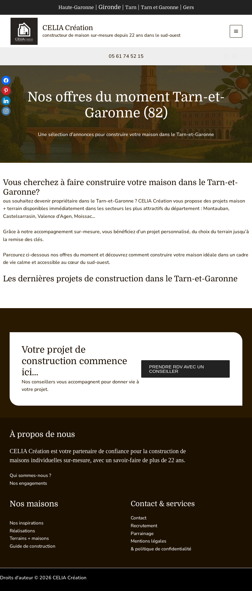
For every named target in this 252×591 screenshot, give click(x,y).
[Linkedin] (217, 57)
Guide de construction (33, 546)
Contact (139, 518)
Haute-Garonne (71, 7)
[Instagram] (243, 57)
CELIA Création (71, 28)
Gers (195, 7)
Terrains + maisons (30, 538)
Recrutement (145, 525)
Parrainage (143, 533)
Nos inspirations (27, 523)
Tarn (129, 7)
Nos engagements (30, 483)
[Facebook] (230, 57)
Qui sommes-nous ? (31, 475)
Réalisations (23, 531)
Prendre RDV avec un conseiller (175, 369)
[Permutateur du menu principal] (236, 32)
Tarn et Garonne (162, 7)
